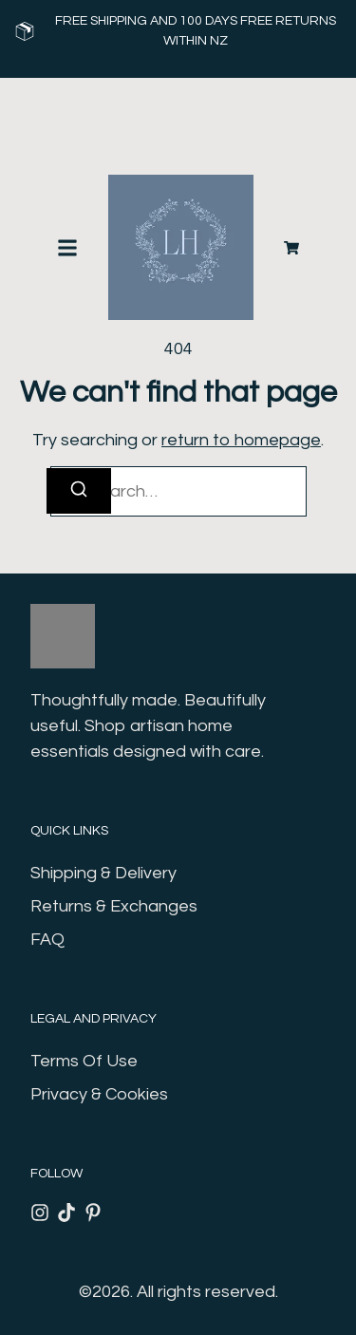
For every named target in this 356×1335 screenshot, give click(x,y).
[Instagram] (39, 1212)
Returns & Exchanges (113, 906)
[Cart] (291, 247)
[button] (67, 247)
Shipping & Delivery (103, 873)
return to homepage (241, 440)
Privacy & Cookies (99, 1094)
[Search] (79, 491)
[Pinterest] (93, 1212)
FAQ (47, 940)
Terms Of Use (84, 1061)
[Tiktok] (66, 1212)
